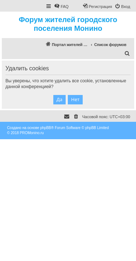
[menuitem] (61, 6)
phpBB (45, 128)
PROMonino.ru (32, 133)
